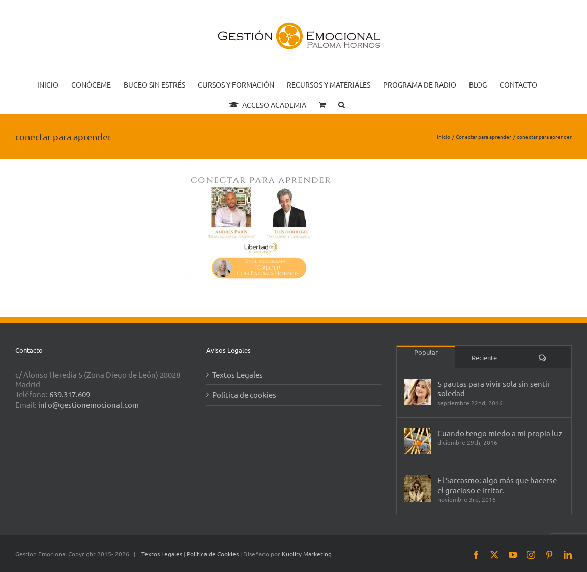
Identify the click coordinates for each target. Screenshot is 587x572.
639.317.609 (69, 394)
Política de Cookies (213, 554)
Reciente (484, 357)
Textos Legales (237, 374)
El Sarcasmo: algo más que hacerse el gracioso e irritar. (497, 485)
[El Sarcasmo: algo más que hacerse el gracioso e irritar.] (417, 488)
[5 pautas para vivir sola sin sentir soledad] (417, 392)
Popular (426, 352)
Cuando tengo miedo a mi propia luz (499, 433)
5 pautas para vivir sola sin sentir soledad (493, 388)
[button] (341, 104)
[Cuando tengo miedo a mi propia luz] (417, 441)
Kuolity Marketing (307, 554)
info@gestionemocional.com (88, 404)
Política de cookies (244, 394)
